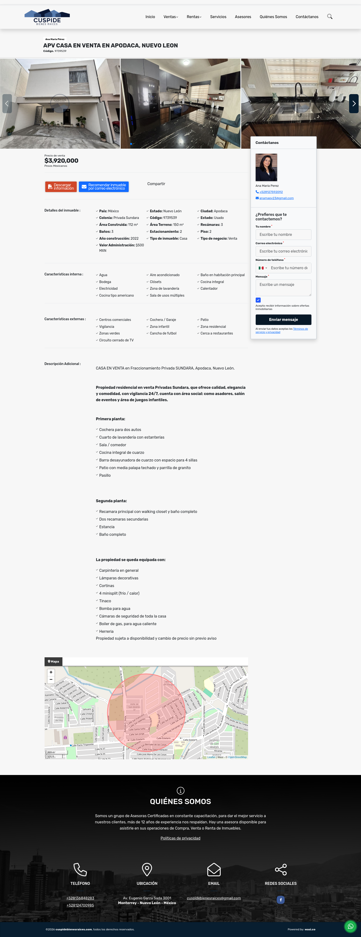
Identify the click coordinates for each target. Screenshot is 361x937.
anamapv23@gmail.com (276, 198)
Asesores (243, 17)
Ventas (170, 17)
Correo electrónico (270, 243)
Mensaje (262, 277)
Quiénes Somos (273, 17)
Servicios (218, 17)
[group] (60, 103)
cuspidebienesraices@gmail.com (214, 898)
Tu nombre (264, 226)
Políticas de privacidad (180, 838)
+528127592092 (271, 192)
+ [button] (50, 672)
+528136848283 (80, 898)
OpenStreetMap (237, 757)
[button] (131, 144)
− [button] (50, 680)
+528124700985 (80, 905)
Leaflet (211, 757)
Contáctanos (307, 17)
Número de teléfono (270, 260)
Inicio (150, 17)
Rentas (193, 17)
